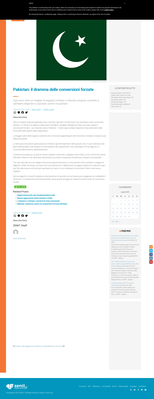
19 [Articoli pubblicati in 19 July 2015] (137, 208)
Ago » (117, 221)
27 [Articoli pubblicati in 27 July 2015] (113, 216)
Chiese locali (48, 109)
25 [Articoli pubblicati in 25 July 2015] (133, 212)
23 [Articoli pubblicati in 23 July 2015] (125, 212)
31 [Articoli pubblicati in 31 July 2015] (129, 216)
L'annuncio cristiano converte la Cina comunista (38, 201)
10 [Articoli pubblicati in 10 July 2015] (129, 204)
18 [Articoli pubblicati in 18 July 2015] (133, 208)
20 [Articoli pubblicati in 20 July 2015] (113, 212)
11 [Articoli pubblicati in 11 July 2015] (133, 204)
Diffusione (96, 386)
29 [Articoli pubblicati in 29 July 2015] (121, 216)
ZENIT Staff (36, 109)
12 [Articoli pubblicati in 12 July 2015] (137, 204)
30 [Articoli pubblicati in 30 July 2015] (125, 216)
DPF (89, 386)
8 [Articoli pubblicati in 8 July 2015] (121, 204)
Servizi (114, 386)
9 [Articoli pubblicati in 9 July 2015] (125, 204)
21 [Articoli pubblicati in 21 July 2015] (117, 212)
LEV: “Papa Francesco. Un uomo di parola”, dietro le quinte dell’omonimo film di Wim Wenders (125, 264)
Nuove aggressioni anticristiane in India (34, 198)
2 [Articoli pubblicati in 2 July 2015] (125, 200)
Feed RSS (126, 231)
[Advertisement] (59, 325)
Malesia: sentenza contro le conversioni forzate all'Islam (42, 204)
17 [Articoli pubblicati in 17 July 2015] (129, 208)
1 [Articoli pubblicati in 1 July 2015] (121, 200)
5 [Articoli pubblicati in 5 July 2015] (136, 200)
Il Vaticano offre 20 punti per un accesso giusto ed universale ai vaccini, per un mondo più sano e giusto (124, 238)
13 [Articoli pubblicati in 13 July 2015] (113, 208)
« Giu (112, 221)
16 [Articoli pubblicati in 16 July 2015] (125, 208)
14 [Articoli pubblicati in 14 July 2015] (117, 208)
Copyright (133, 386)
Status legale (123, 386)
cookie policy (109, 10)
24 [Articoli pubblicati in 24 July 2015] (129, 212)
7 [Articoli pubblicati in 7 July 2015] (117, 204)
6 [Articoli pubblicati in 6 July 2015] (113, 204)
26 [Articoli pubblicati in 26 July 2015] (137, 212)
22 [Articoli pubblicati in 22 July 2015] (121, 212)
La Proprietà (105, 386)
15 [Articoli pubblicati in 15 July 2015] (121, 208)
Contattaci (142, 386)
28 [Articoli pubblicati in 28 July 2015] (117, 216)
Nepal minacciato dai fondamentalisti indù (36, 195)
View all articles (19, 238)
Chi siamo (82, 386)
